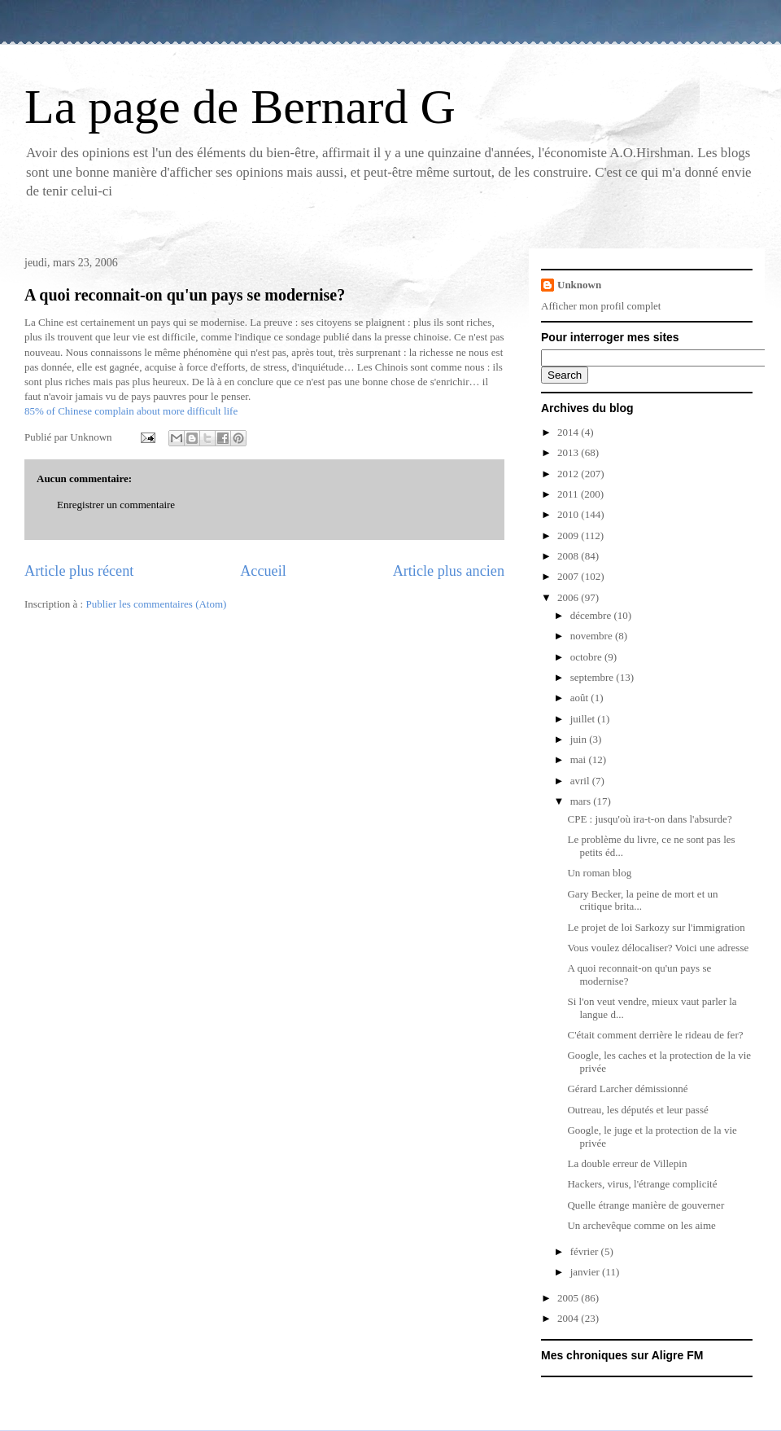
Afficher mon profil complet (601, 306)
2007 (569, 576)
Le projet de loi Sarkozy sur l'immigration (655, 927)
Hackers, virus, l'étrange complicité (642, 1184)
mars (582, 801)
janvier (586, 1272)
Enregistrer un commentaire (116, 504)
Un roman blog (599, 873)
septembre (593, 677)
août (580, 697)
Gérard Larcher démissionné (627, 1088)
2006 (569, 597)
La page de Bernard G (240, 107)
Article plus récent (78, 571)
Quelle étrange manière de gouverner (645, 1205)
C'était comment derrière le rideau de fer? (655, 1035)
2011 (569, 494)
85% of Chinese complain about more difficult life (131, 411)
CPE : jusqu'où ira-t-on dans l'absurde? (649, 819)
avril (581, 781)
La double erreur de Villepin (627, 1163)
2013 (569, 452)
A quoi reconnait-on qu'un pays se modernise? (184, 295)
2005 (569, 1298)
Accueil (263, 571)
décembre (592, 615)
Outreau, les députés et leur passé (637, 1110)
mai (579, 759)
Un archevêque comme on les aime (641, 1225)
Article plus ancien (448, 571)
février (585, 1251)
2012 (569, 473)
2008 (569, 556)
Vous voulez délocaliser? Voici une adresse (657, 948)
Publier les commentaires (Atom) (155, 604)
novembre (592, 636)
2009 (569, 535)
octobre (587, 657)
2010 (569, 514)
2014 (569, 432)
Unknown (579, 285)
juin (579, 739)
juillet (584, 719)
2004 (569, 1318)
